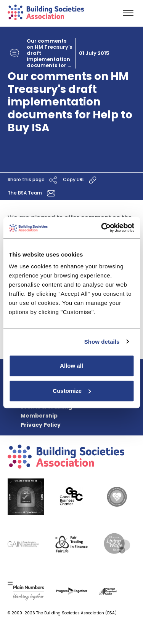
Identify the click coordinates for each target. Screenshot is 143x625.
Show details (102, 341)
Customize (72, 390)
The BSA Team (33, 193)
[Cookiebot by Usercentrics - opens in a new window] (101, 228)
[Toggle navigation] (128, 13)
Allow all (71, 365)
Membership (39, 415)
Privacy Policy (41, 425)
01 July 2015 (94, 53)
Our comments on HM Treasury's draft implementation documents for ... (49, 53)
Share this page (33, 180)
